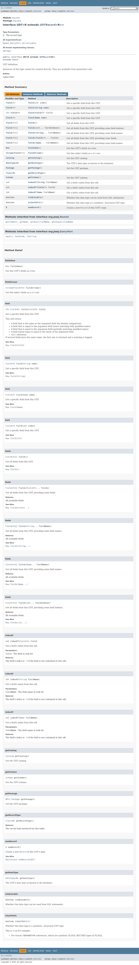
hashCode (19, 236)
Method (37, 11)
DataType (10, 163)
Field (9, 103)
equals (9, 236)
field (31, 103)
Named (6, 43)
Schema (9, 177)
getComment (11, 222)
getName (24, 222)
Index (48, 3)
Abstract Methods (56, 94)
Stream (9, 153)
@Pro (7, 799)
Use (29, 3)
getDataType (34, 163)
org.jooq (16, 18)
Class (9, 173)
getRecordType (35, 173)
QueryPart (15, 43)
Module (4, 3)
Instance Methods (33, 94)
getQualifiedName (39, 222)
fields (31, 123)
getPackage (34, 168)
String (38, 108)
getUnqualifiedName (62, 222)
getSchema (33, 177)
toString (31, 236)
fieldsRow (33, 148)
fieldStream (34, 153)
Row (7, 148)
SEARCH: (106, 8)
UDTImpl (7, 51)
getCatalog (34, 158)
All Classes (6, 8)
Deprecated (38, 3)
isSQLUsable (34, 197)
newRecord (33, 207)
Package (14, 3)
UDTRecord (48, 24)
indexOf (32, 182)
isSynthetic (34, 202)
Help (55, 3)
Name (37, 118)
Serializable (29, 43)
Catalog (10, 158)
